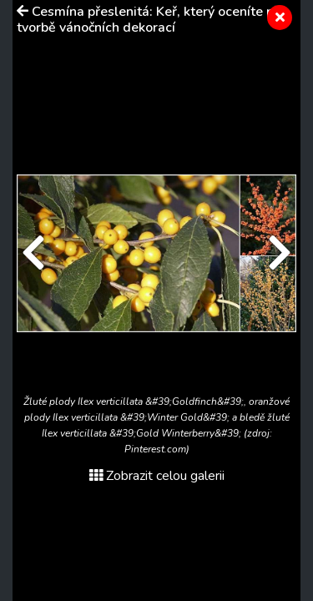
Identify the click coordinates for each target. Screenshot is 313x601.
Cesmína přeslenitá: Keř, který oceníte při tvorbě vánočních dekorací (149, 20)
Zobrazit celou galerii (157, 476)
